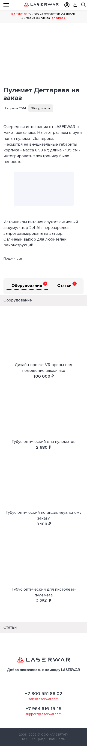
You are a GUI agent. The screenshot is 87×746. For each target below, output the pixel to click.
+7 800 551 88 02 (43, 693)
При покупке (18, 14)
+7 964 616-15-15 (43, 709)
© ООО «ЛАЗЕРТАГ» (52, 735)
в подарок (58, 18)
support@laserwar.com (43, 714)
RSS (25, 739)
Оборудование (41, 108)
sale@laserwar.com (43, 699)
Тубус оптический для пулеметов (43, 441)
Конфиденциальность (48, 739)
